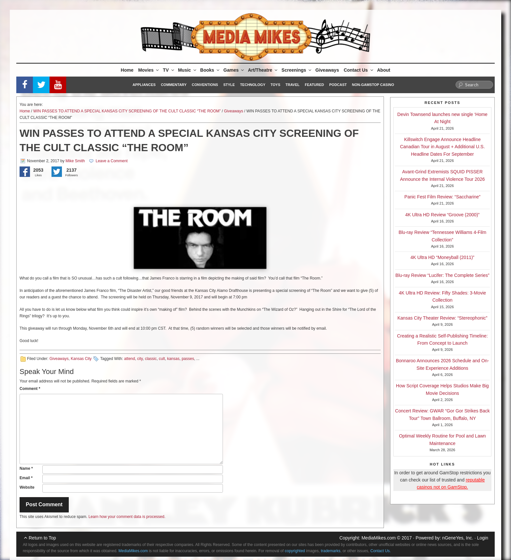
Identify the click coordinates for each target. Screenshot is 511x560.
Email (26, 478)
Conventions (205, 85)
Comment (30, 388)
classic (151, 358)
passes (188, 358)
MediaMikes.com (378, 537)
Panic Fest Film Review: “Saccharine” (442, 196)
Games (234, 70)
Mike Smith (75, 161)
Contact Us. (381, 551)
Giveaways (327, 70)
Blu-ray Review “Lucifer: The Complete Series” (442, 275)
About (383, 70)
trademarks (330, 551)
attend (129, 358)
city (140, 358)
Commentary (174, 85)
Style (229, 85)
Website (27, 487)
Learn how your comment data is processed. (126, 516)
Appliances (144, 85)
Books (210, 70)
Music (187, 70)
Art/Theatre (263, 70)
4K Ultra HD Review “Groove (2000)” (442, 214)
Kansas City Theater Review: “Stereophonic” (443, 318)
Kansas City (81, 358)
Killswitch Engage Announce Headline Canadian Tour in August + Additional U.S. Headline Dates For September (442, 147)
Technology (253, 85)
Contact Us (359, 70)
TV (169, 70)
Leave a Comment (111, 161)
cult (162, 358)
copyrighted (295, 551)
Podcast (338, 85)
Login (482, 537)
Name (26, 468)
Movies (149, 70)
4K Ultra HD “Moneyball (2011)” (442, 257)
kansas (173, 358)
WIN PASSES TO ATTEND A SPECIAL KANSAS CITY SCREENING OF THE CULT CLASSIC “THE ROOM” (127, 111)
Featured (314, 85)
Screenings (297, 70)
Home (127, 70)
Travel (292, 85)
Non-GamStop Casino (373, 85)
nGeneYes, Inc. (457, 537)
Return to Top (42, 537)
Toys (275, 85)
